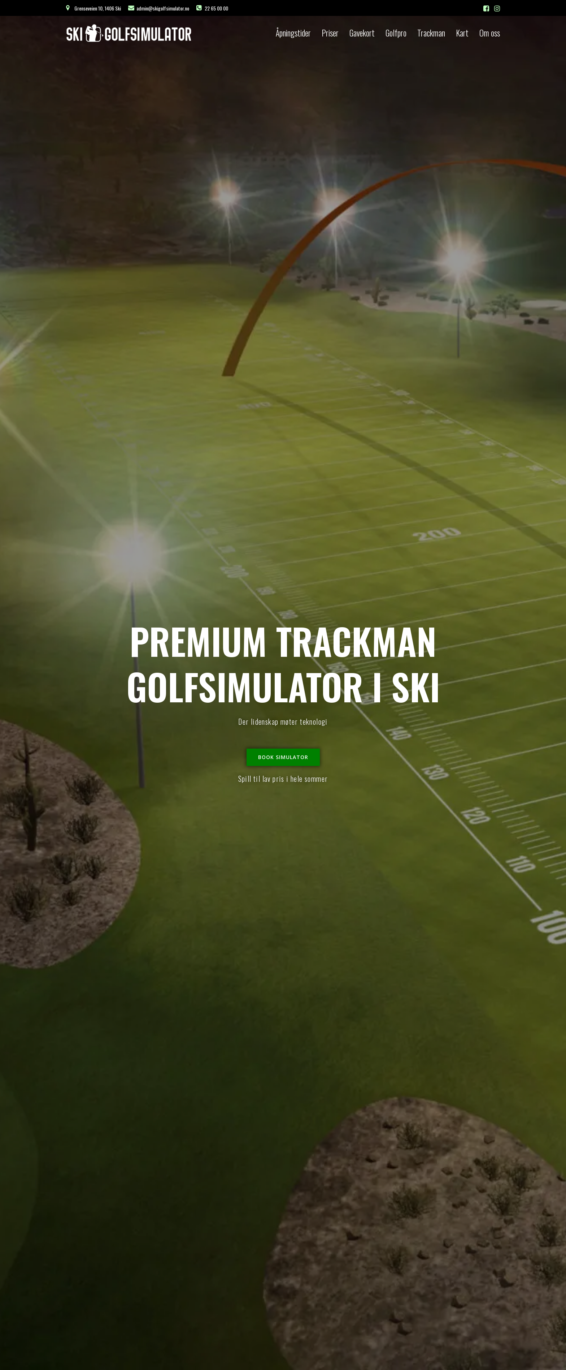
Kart (462, 33)
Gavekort (362, 33)
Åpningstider (293, 33)
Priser (330, 33)
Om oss (489, 33)
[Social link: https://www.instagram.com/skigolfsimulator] (497, 8)
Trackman (431, 33)
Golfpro (396, 33)
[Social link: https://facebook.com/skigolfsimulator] (486, 8)
